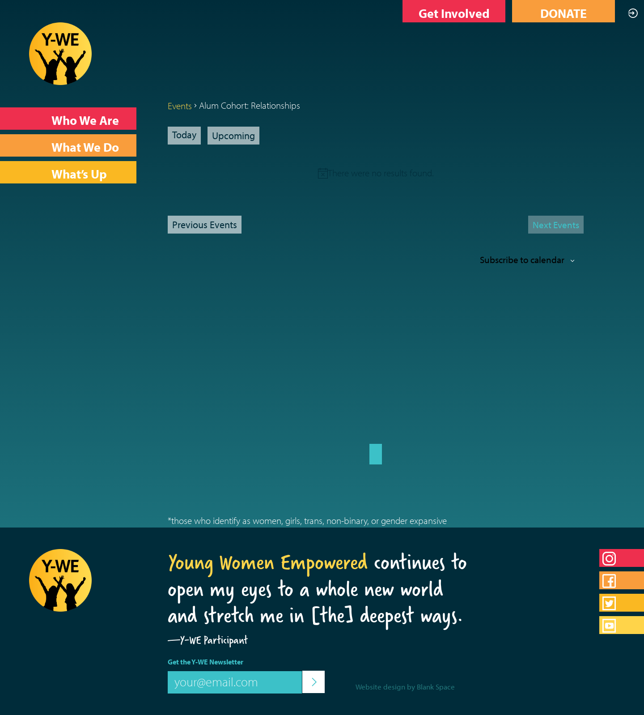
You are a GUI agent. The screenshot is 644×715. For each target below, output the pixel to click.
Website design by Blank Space (405, 686)
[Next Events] (556, 225)
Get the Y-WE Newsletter (205, 661)
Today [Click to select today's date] (184, 134)
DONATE (563, 13)
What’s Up (79, 174)
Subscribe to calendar (522, 259)
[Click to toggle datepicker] (233, 136)
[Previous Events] (205, 225)
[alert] (381, 173)
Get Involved (454, 13)
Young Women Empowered (268, 562)
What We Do (85, 147)
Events (180, 105)
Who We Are (85, 120)
